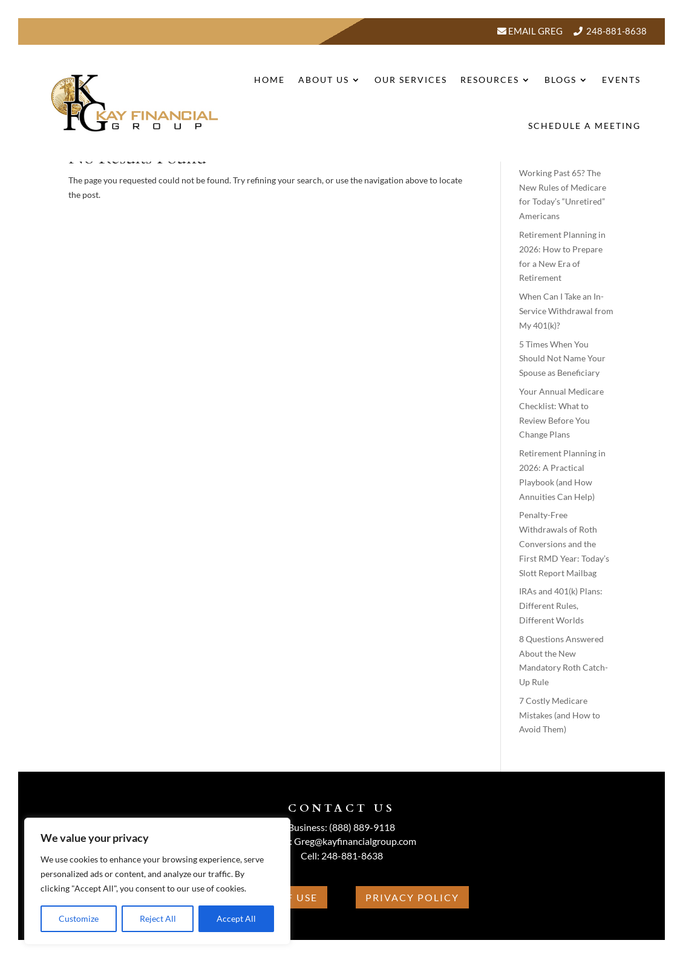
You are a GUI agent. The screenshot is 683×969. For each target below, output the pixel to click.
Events (621, 79)
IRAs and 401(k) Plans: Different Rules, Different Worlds (561, 605)
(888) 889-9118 (362, 827)
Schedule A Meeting (584, 125)
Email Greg (534, 30)
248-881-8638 (616, 30)
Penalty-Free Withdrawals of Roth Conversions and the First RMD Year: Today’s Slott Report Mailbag (564, 543)
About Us (323, 79)
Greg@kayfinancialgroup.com (355, 841)
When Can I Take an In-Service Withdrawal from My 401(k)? (566, 310)
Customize (79, 918)
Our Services (410, 79)
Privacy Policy (412, 897)
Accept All (236, 918)
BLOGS (560, 79)
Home (269, 79)
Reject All (158, 918)
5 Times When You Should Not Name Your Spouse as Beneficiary (562, 358)
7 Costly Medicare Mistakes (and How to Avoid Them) (559, 715)
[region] (157, 881)
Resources (489, 79)
